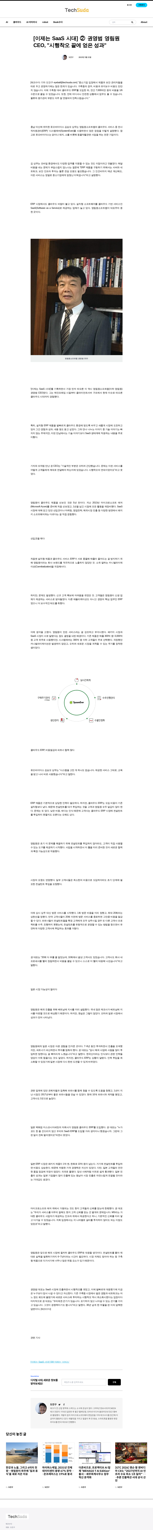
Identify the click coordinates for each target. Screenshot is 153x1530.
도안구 (71, 57)
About (144, 22)
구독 (114, 1382)
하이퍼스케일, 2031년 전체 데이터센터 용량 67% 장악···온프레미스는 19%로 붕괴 (58, 1471)
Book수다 (58, 22)
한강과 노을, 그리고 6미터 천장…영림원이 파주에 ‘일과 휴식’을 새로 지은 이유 (22, 1471)
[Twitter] (59, 1404)
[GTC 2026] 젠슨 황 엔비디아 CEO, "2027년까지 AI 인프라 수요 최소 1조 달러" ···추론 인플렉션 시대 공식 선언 (130, 1474)
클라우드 (17, 22)
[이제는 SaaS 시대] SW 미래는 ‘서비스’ (50, 1362)
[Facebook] (64, 1404)
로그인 (129, 5)
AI (7, 22)
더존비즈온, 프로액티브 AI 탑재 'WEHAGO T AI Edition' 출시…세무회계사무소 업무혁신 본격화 (94, 1472)
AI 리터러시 (31, 22)
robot (45, 22)
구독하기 (141, 5)
